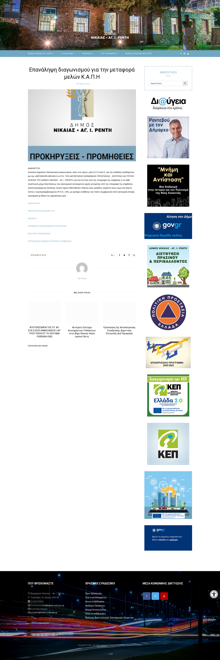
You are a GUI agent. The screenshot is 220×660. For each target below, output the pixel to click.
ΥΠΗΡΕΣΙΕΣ (87, 54)
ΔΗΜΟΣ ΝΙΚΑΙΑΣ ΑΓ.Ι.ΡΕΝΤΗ (40, 54)
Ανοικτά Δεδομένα (94, 601)
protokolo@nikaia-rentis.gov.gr (43, 612)
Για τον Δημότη (108, 54)
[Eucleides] (214, 594)
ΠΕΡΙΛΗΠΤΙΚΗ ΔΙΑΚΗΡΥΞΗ (41, 211)
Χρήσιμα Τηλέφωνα (95, 605)
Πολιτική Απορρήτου (95, 597)
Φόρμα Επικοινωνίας (95, 609)
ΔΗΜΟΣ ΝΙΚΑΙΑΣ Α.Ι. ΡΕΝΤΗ (130, 645)
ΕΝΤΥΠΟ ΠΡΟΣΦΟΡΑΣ (39, 233)
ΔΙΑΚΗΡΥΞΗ (34, 203)
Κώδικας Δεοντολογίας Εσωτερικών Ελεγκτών (109, 617)
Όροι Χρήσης (91, 593)
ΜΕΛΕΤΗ (32, 218)
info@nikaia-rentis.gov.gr (53, 605)
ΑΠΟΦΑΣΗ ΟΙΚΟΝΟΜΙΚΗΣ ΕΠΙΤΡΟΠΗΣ (47, 226)
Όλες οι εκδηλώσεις (95, 613)
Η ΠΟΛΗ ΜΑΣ (67, 54)
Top (110, 654)
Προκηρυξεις (83, 84)
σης (100, 593)
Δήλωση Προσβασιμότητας (138, 54)
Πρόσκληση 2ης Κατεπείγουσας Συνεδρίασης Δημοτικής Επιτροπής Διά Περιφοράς (119, 330)
